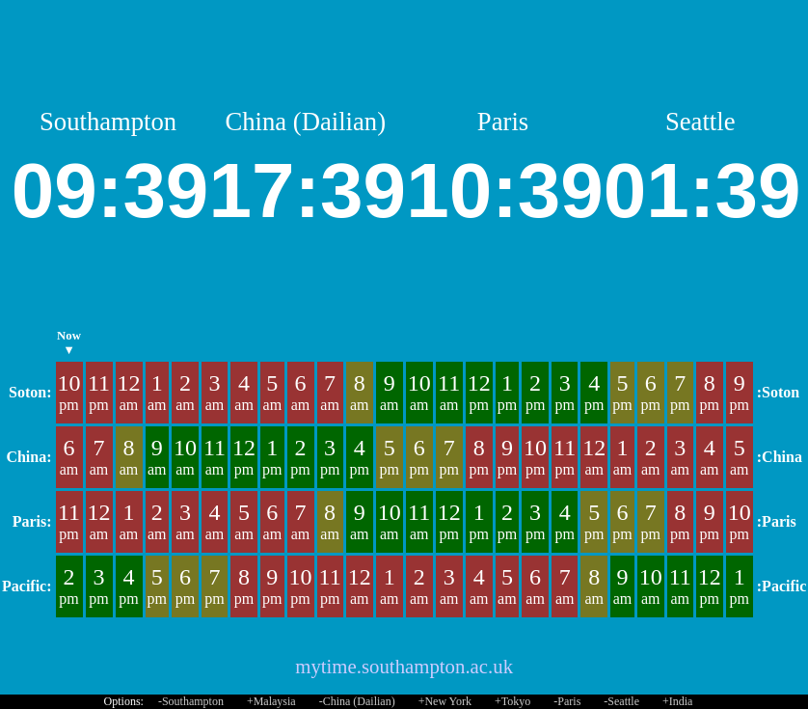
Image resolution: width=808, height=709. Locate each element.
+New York (444, 701)
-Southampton (191, 701)
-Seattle (621, 701)
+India (677, 701)
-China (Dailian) (357, 701)
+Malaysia (271, 701)
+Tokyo (512, 701)
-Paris (566, 701)
